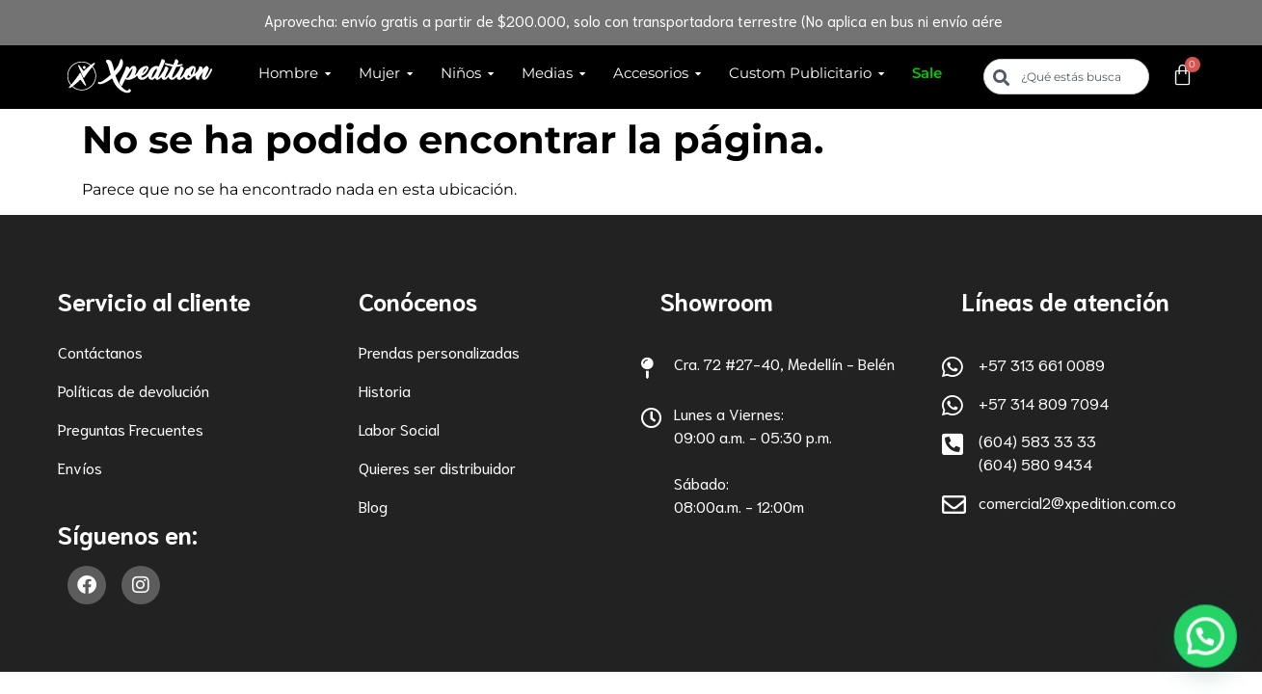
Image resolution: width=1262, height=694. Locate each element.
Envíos (80, 467)
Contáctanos (100, 351)
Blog (373, 505)
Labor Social (399, 428)
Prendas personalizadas (439, 351)
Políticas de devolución (133, 390)
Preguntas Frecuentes (130, 428)
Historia (385, 390)
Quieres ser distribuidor (437, 467)
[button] (1209, 649)
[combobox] (1066, 76)
